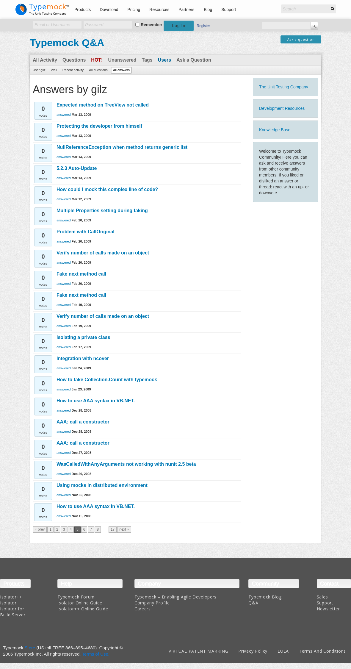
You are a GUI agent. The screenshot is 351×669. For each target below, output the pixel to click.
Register (203, 26)
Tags (147, 59)
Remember (151, 25)
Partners (186, 9)
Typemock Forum (76, 597)
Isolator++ (11, 597)
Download (109, 9)
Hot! (97, 59)
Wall (54, 70)
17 (113, 529)
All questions (98, 70)
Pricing (134, 9)
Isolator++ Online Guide (82, 609)
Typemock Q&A (67, 42)
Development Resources (282, 108)
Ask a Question (193, 59)
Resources (159, 9)
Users (164, 59)
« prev (40, 529)
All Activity (45, 59)
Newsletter (328, 609)
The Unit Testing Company (283, 87)
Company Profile (152, 603)
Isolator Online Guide (79, 603)
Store (30, 647)
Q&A (253, 603)
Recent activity (73, 70)
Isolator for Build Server (12, 612)
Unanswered (122, 59)
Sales (322, 597)
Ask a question (301, 39)
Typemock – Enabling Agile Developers (175, 597)
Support (228, 9)
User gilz (39, 70)
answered (64, 114)
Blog (208, 9)
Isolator (8, 603)
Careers (142, 609)
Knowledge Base (274, 129)
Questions (74, 59)
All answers (121, 70)
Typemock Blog (264, 597)
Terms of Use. (95, 654)
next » (124, 529)
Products (82, 9)
